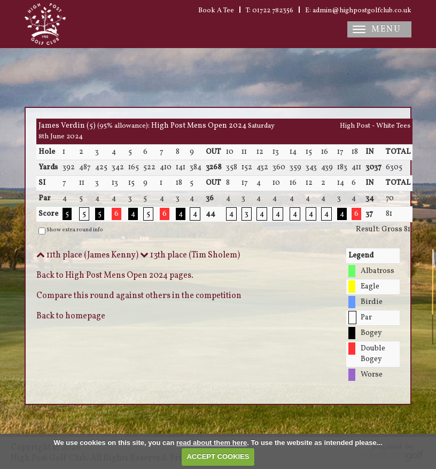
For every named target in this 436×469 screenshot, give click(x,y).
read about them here (211, 443)
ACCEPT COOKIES (217, 456)
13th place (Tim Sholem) (190, 255)
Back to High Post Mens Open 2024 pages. (114, 276)
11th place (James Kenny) (87, 255)
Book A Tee (216, 10)
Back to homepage (70, 316)
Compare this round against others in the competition (139, 296)
